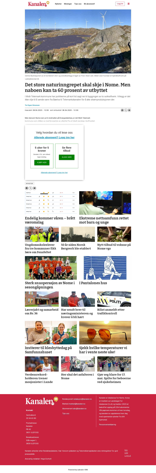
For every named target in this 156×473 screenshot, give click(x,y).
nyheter (29, 183)
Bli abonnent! (89, 4)
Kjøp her (41, 162)
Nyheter (58, 4)
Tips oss (77, 4)
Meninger (68, 4)
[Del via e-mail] (129, 110)
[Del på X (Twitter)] (125, 110)
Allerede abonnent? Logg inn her (54, 137)
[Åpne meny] (128, 3)
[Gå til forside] (38, 4)
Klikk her (67, 157)
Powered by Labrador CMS (78, 470)
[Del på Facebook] (122, 110)
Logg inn (120, 4)
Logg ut (127, 456)
